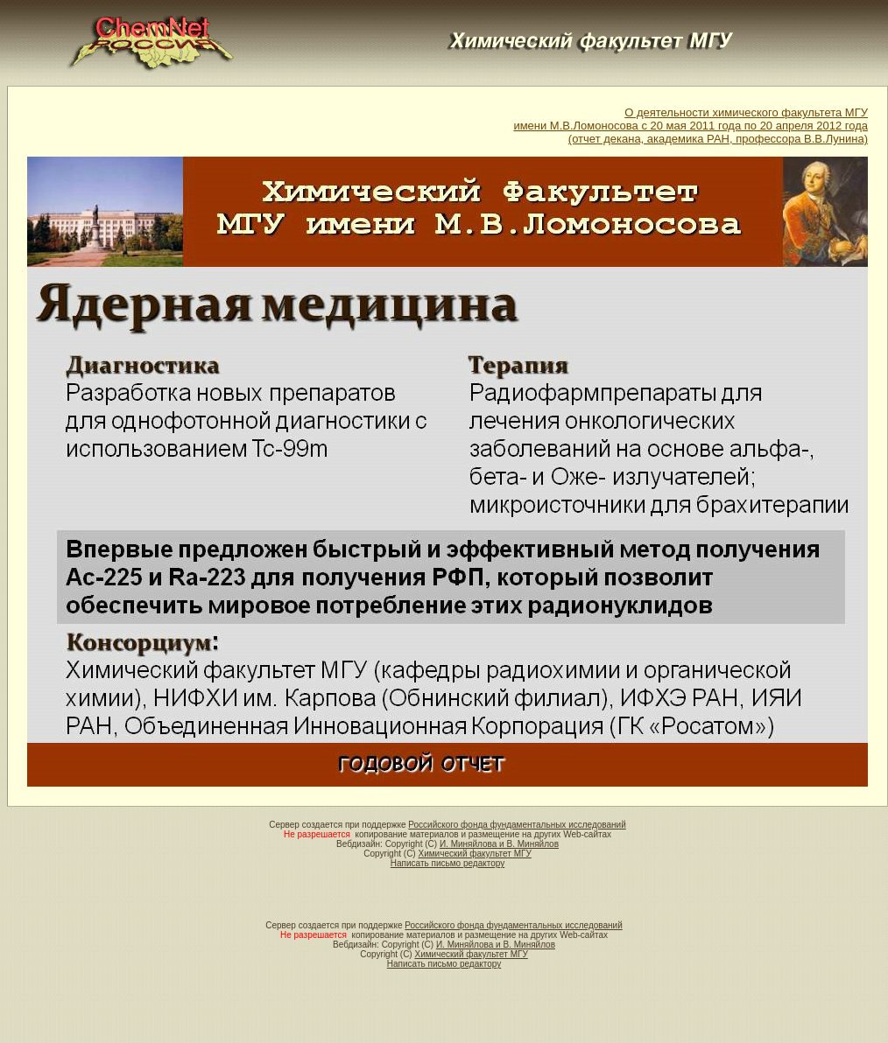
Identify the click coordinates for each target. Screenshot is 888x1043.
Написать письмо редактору (447, 863)
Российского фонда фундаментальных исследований (516, 825)
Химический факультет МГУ (474, 853)
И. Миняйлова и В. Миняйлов (499, 844)
